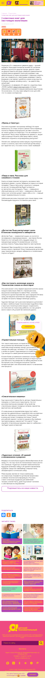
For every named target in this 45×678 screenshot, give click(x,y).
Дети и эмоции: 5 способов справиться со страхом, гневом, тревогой (33, 583)
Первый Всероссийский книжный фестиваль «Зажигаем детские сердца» (33, 609)
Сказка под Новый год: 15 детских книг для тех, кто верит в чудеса (32, 569)
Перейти (28, 326)
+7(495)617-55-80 (25, 656)
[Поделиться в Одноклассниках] (9, 515)
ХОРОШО (32, 674)
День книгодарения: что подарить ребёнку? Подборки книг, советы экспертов (10, 563)
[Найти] (41, 643)
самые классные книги (21, 87)
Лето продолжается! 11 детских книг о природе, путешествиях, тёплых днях (11, 602)
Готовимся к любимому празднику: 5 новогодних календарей (32, 576)
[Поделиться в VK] (3, 515)
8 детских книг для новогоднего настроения (11, 568)
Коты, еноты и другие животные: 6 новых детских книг (9, 589)
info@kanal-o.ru (25, 658)
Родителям (12, 13)
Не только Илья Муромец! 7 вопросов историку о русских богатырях (33, 596)
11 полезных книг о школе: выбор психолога (11, 595)
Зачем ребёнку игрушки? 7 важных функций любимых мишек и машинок (11, 576)
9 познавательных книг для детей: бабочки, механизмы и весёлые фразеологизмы (33, 563)
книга (31, 65)
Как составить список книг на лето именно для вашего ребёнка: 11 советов (33, 602)
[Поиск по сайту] (20, 643)
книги (3, 26)
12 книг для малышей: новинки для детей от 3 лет (11, 608)
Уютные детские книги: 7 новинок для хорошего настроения (10, 583)
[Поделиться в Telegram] (14, 515)
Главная (4, 13)
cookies (23, 675)
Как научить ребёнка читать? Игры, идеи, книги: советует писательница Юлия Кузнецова (33, 541)
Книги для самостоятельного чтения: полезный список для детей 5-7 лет (11, 541)
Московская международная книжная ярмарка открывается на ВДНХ (33, 589)
